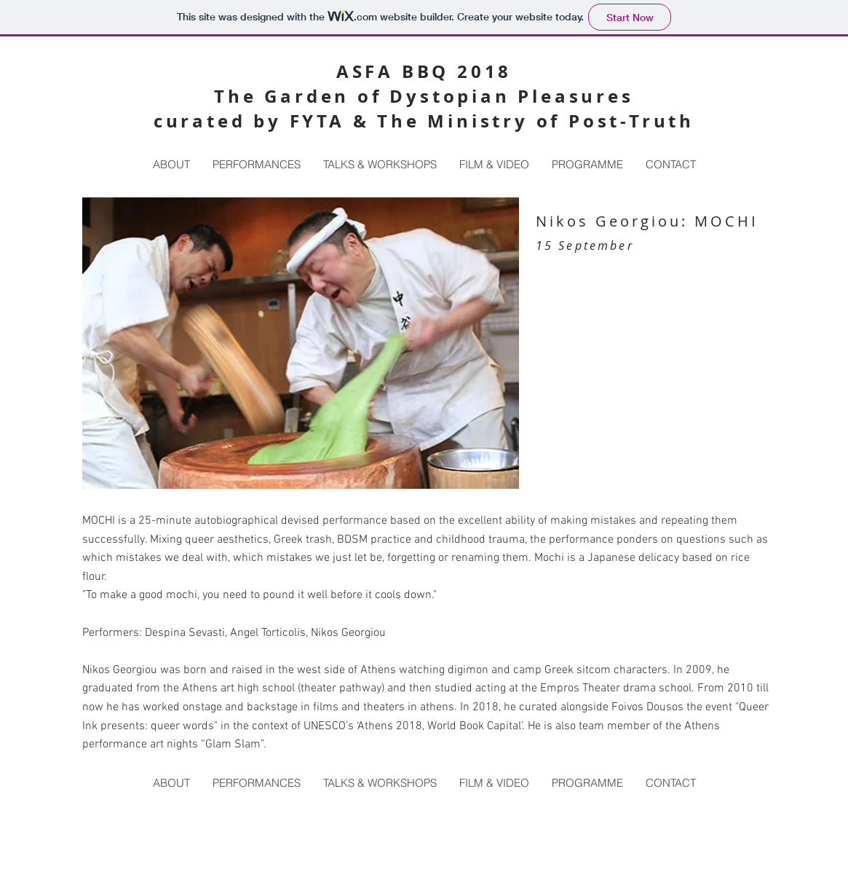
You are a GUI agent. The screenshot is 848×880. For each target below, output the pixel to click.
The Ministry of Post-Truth (535, 121)
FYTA (317, 121)
